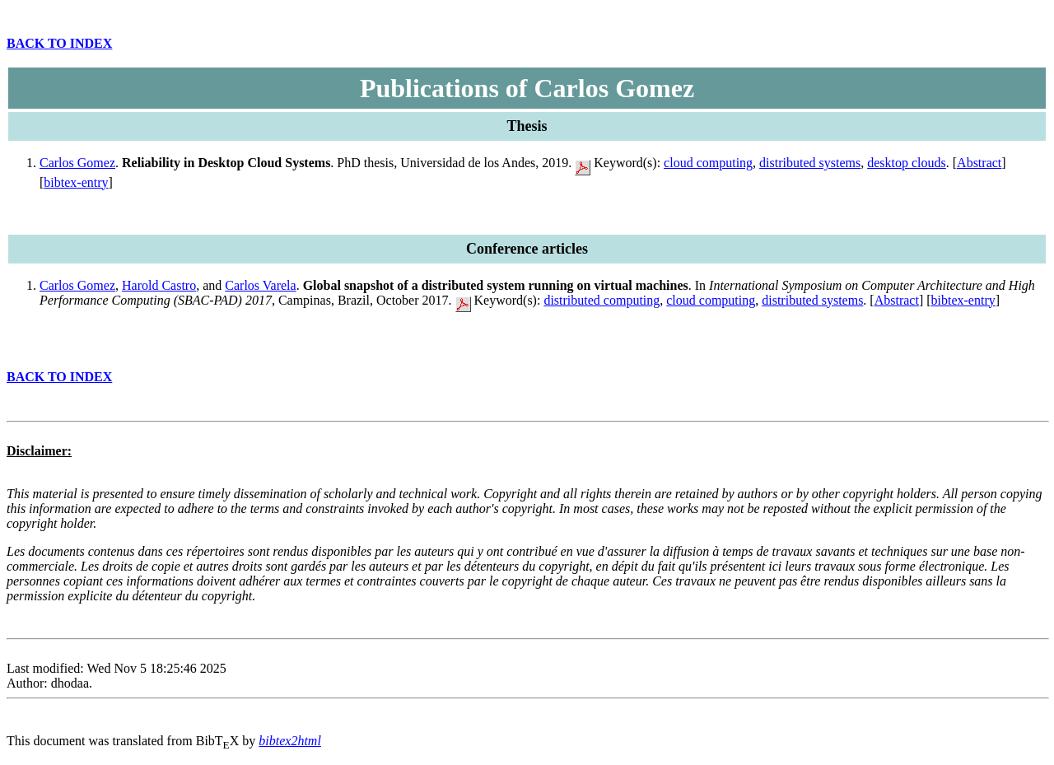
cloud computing (708, 163)
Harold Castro (159, 285)
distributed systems (809, 163)
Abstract (979, 163)
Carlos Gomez (77, 163)
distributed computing (601, 300)
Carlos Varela (260, 285)
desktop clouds (906, 163)
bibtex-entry (76, 182)
